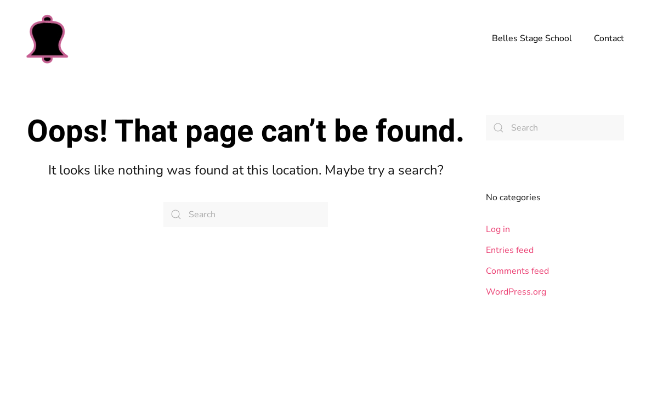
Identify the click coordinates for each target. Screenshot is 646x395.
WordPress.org (516, 292)
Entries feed (510, 250)
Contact (609, 38)
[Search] (245, 214)
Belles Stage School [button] (532, 38)
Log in (498, 229)
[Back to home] (47, 38)
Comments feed (517, 271)
